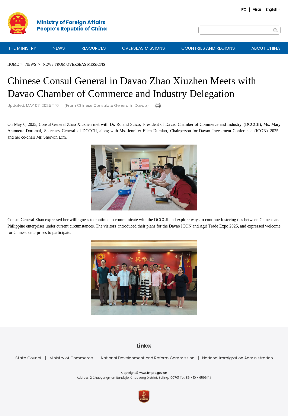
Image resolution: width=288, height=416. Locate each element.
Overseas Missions (143, 48)
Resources (93, 48)
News (58, 48)
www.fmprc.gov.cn (153, 373)
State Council (28, 358)
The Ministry (22, 48)
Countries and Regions (208, 48)
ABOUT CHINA (265, 48)
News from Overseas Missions (74, 64)
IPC (243, 9)
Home (13, 64)
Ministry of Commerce (71, 358)
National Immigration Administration (237, 358)
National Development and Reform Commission (147, 358)
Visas (257, 9)
